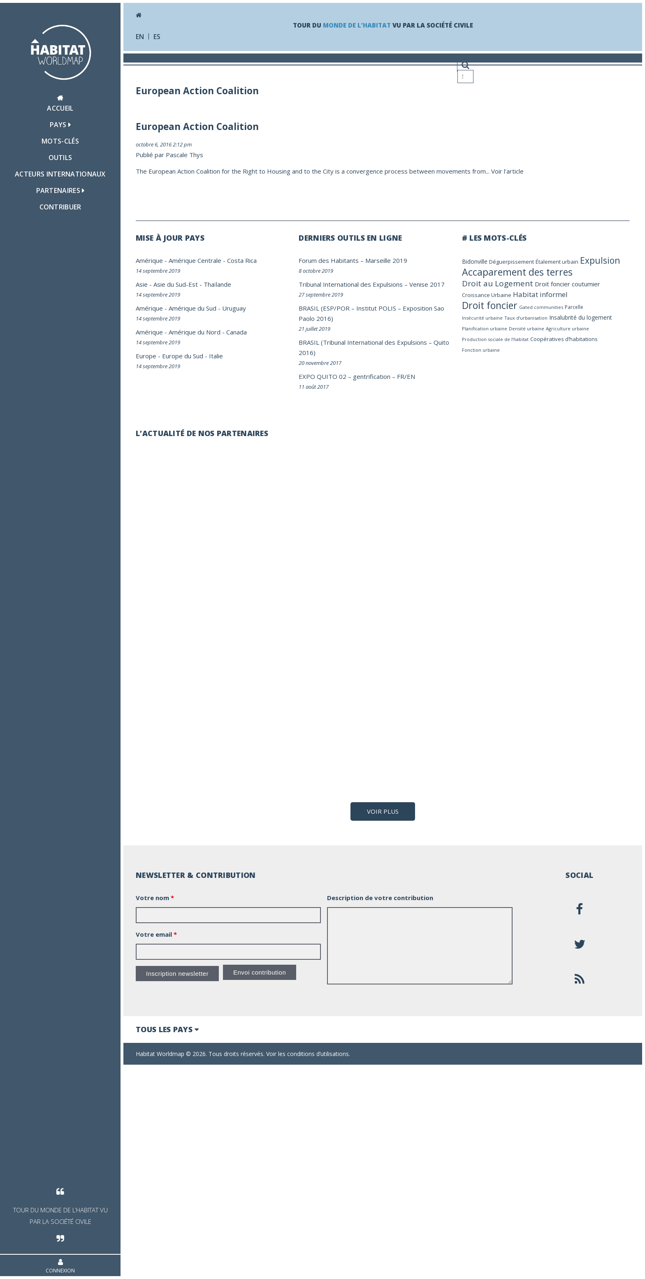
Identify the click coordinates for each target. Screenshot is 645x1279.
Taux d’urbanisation (526, 318)
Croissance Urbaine (486, 295)
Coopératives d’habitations (564, 339)
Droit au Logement (497, 283)
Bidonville (474, 261)
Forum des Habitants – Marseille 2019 (353, 260)
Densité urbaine (526, 328)
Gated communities (541, 307)
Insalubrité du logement (580, 317)
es (157, 36)
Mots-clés (60, 141)
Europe (146, 356)
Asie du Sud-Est (175, 284)
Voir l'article (507, 171)
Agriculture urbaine (567, 328)
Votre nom (155, 1109)
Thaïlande (217, 284)
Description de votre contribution (380, 1109)
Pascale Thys (184, 155)
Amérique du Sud (192, 308)
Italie (216, 356)
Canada (236, 332)
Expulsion (600, 260)
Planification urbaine (484, 328)
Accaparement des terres (517, 272)
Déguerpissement (511, 261)
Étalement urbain (557, 261)
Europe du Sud (182, 356)
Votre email (156, 1146)
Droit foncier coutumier (567, 284)
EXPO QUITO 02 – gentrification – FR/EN (357, 376)
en (140, 36)
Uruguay (234, 308)
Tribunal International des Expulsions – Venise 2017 (372, 284)
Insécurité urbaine (482, 318)
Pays (60, 124)
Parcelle (574, 307)
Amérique (149, 260)
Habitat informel (540, 294)
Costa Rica (242, 260)
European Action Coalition (197, 126)
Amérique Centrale (195, 260)
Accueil (60, 104)
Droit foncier (489, 305)
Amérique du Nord (194, 332)
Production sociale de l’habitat (495, 339)
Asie (142, 284)
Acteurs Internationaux (60, 174)
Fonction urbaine (481, 350)
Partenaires (60, 190)
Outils (60, 157)
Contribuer (60, 206)
